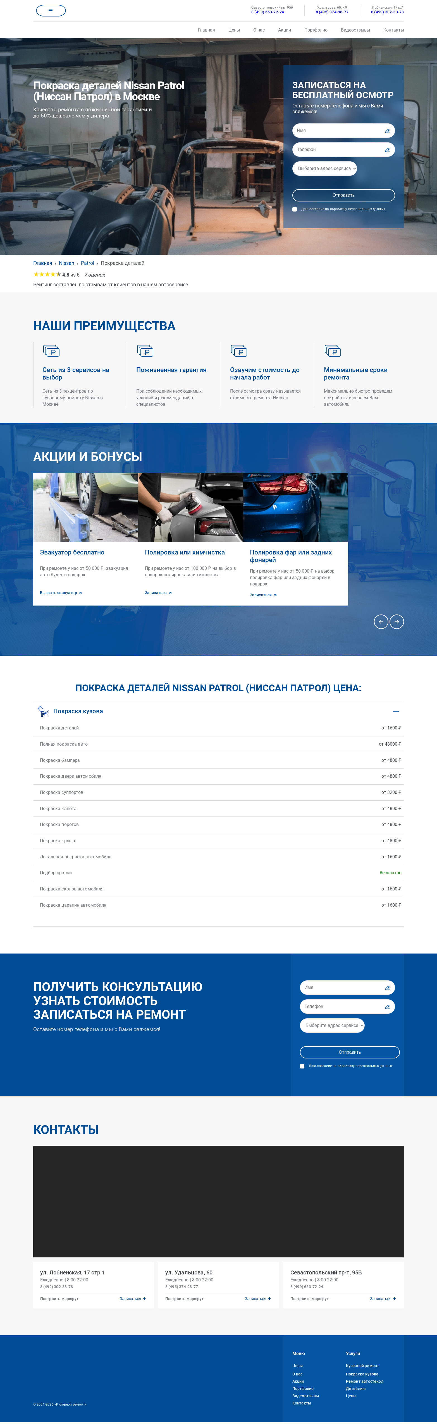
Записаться (128, 1298)
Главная (206, 30)
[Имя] (343, 130)
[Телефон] (343, 149)
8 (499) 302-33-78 (387, 12)
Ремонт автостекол (364, 1383)
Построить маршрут (61, 1298)
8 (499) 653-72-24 (267, 12)
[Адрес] (324, 168)
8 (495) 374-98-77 (332, 12)
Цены (234, 30)
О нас (259, 30)
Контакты (393, 30)
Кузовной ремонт (362, 1367)
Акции (284, 30)
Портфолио (316, 30)
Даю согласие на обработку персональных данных (343, 209)
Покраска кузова (362, 1375)
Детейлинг (356, 1390)
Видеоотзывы (355, 30)
